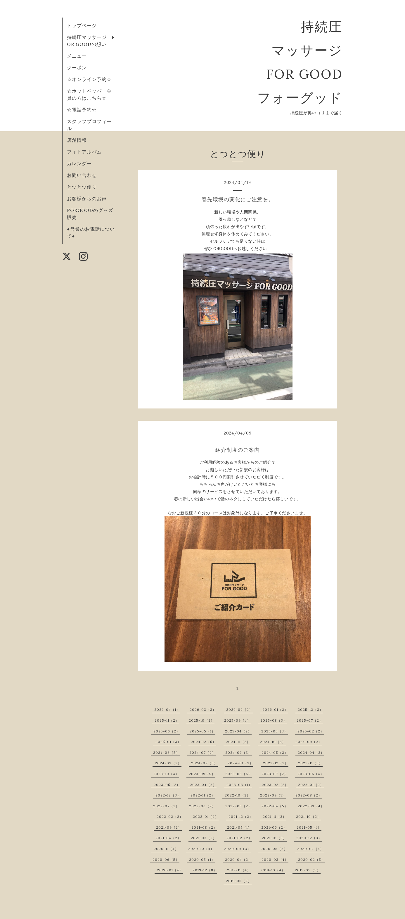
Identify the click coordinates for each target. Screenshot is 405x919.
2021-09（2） (169, 827)
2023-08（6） (238, 774)
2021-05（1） (309, 827)
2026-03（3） (203, 709)
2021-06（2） (274, 827)
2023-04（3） (203, 784)
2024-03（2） (168, 763)
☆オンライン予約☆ (89, 79)
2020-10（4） (201, 848)
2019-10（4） (272, 870)
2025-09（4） (237, 720)
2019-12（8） (205, 870)
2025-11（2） (167, 720)
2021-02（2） (239, 838)
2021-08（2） (204, 827)
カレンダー (79, 163)
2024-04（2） (311, 752)
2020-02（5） (311, 859)
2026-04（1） (167, 709)
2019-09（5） (308, 870)
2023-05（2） (167, 784)
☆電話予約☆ (82, 110)
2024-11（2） (238, 741)
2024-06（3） (238, 752)
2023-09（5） (202, 774)
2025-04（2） (238, 731)
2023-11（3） (310, 763)
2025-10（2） (201, 720)
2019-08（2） (239, 881)
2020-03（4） (275, 859)
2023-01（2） (311, 784)
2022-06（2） (202, 806)
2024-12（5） (203, 741)
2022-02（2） (170, 816)
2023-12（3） (275, 763)
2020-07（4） (310, 848)
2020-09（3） (237, 848)
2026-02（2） (239, 709)
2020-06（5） (166, 859)
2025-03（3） (274, 731)
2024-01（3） (240, 763)
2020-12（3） (309, 838)
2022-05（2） (238, 806)
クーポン (77, 67)
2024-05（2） (275, 752)
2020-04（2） (238, 859)
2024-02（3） (204, 763)
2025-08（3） (273, 720)
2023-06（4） (310, 774)
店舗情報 (77, 140)
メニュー (77, 56)
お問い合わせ (82, 175)
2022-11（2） (203, 795)
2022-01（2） (206, 816)
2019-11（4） (239, 870)
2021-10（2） (308, 816)
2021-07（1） (239, 827)
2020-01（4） (170, 870)
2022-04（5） (275, 806)
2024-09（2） (308, 741)
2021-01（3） (274, 838)
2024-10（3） (273, 741)
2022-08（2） (308, 795)
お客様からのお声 (87, 198)
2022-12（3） (168, 795)
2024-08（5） (166, 752)
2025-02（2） (310, 731)
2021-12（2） (241, 816)
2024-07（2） (202, 752)
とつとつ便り (82, 187)
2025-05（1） (202, 731)
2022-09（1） (273, 795)
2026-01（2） (275, 709)
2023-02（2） (275, 784)
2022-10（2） (237, 795)
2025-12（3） (310, 709)
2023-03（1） (239, 784)
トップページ (82, 25)
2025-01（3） (168, 741)
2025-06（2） (166, 731)
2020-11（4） (166, 848)
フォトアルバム (84, 152)
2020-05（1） (202, 859)
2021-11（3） (274, 816)
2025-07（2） (310, 720)
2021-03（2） (204, 838)
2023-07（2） (275, 774)
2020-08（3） (274, 848)
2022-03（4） (311, 806)
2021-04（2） (168, 838)
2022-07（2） (166, 806)
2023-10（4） (166, 774)
